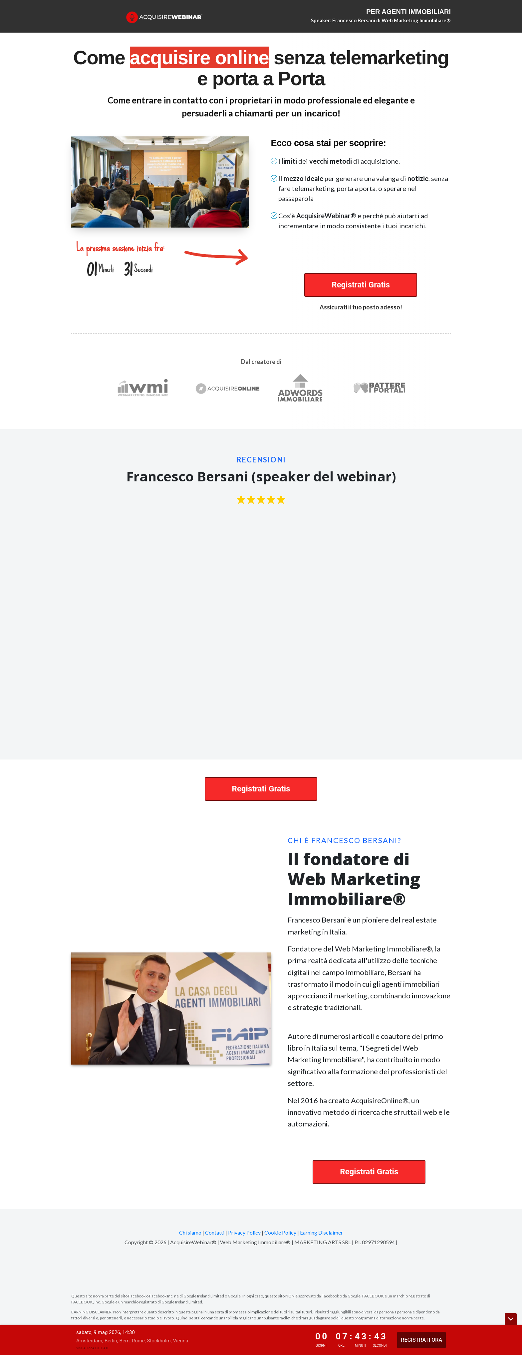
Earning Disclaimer (321, 1232)
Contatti (214, 1232)
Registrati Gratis (361, 284)
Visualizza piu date (92, 1348)
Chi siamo (190, 1232)
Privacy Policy (244, 1232)
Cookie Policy (280, 1232)
